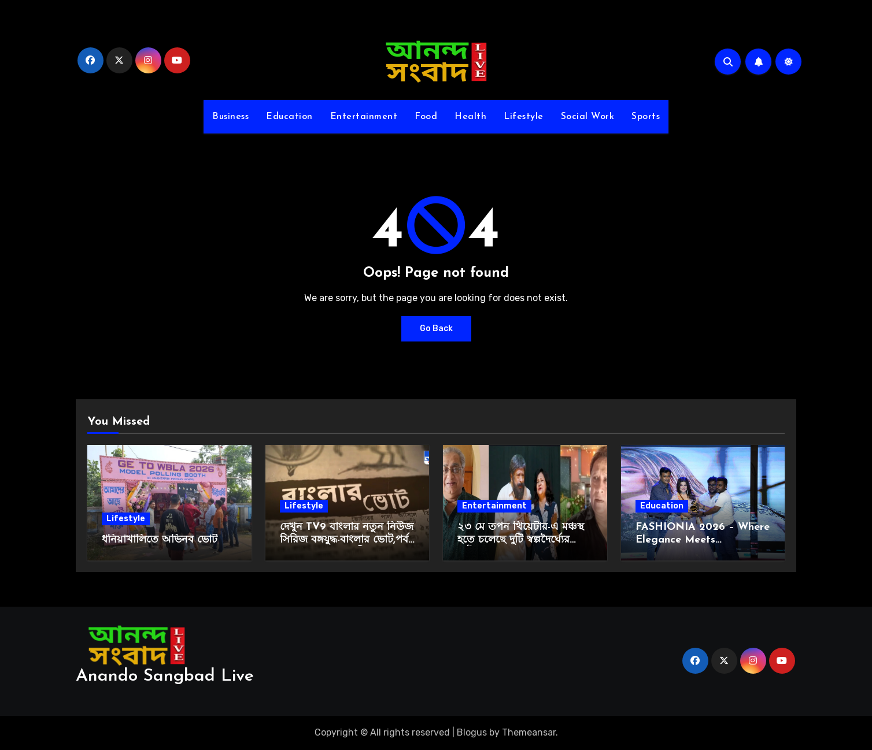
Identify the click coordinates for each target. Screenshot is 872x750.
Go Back (436, 328)
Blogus (472, 732)
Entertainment (364, 116)
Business (230, 116)
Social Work (588, 116)
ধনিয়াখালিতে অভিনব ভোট (159, 539)
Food (426, 116)
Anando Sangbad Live (165, 676)
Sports (645, 116)
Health (470, 116)
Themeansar (529, 732)
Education (289, 116)
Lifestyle (524, 116)
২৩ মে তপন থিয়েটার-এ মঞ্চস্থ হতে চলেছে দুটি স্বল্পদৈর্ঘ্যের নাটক (520, 540)
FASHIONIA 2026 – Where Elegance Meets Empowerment (702, 540)
